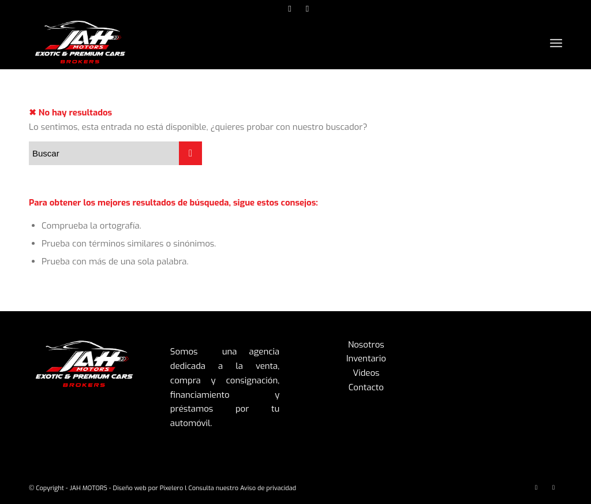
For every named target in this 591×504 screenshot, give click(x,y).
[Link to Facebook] (307, 8)
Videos (366, 373)
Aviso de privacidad (268, 488)
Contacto (366, 387)
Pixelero (171, 488)
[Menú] (556, 43)
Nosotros (366, 344)
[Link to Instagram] (290, 8)
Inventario (366, 358)
